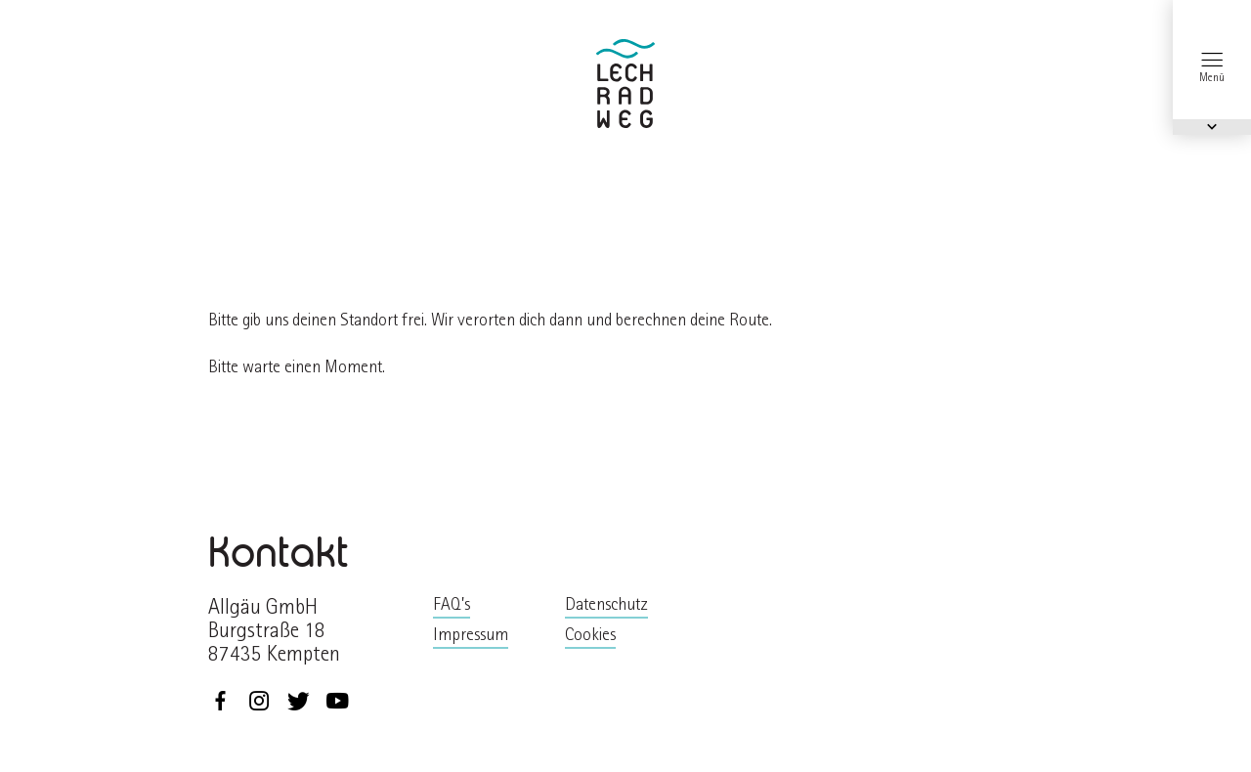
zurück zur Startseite (625, 83)
